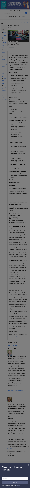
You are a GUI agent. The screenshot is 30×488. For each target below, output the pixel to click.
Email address (4, 475)
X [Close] (28, 465)
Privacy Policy (18, 485)
